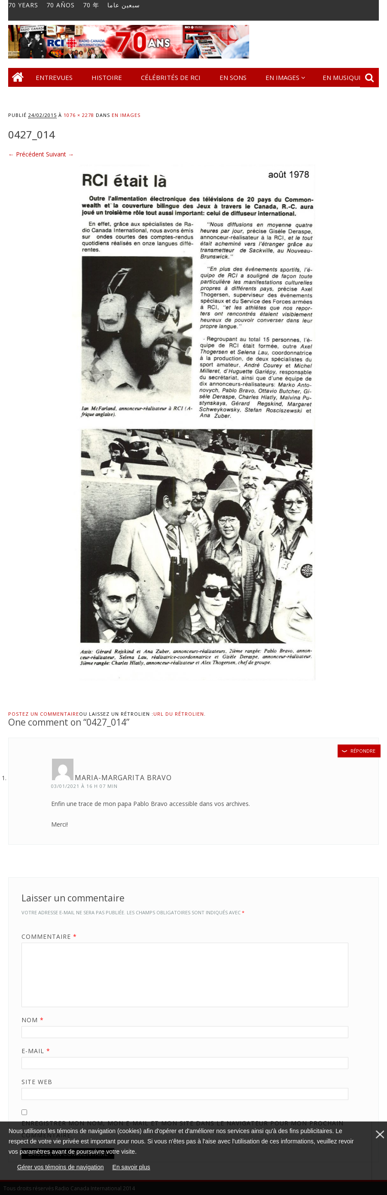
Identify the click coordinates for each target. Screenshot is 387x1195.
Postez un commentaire (43, 714)
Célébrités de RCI (171, 77)
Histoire (106, 77)
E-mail (38, 1051)
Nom (35, 1020)
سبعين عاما (123, 5)
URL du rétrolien (178, 714)
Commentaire (52, 936)
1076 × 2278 (79, 115)
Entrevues (54, 77)
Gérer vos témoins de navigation (60, 1167)
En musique (343, 77)
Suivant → (60, 154)
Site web (36, 1082)
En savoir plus (131, 1167)
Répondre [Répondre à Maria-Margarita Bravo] (362, 751)
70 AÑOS (60, 5)
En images (282, 77)
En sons (233, 77)
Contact (32, 96)
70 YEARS (23, 5)
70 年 (91, 5)
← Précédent (26, 154)
